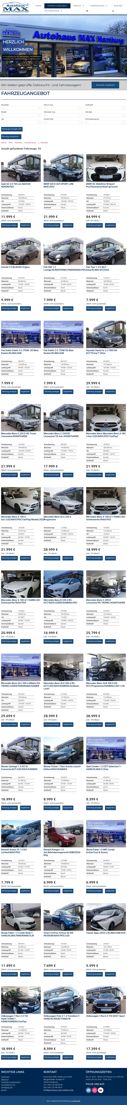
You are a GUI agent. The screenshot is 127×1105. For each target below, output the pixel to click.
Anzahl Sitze (49, 119)
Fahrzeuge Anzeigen (11, 129)
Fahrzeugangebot (57, 6)
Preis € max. (49, 105)
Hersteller (5, 105)
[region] (63, 46)
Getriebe (88, 112)
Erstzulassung (30, 143)
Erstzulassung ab (92, 119)
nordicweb (75, 1101)
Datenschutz (8, 1085)
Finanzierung (99, 6)
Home (38, 6)
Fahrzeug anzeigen (9, 225)
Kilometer (18, 143)
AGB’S (4, 1090)
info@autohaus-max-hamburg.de (58, 1090)
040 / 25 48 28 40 (55, 1085)
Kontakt (118, 6)
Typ (2, 119)
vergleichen (25, 225)
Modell (3, 112)
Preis (11, 143)
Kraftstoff (89, 105)
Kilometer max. (50, 112)
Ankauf (79, 6)
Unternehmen (53, 11)
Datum (3, 143)
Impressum (7, 1088)
